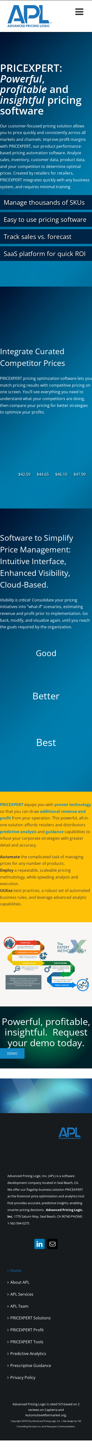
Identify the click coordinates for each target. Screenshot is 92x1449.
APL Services (21, 1294)
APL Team (19, 1306)
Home (16, 1270)
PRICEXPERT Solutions (30, 1318)
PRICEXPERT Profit (27, 1330)
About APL (19, 1282)
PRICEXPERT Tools (26, 1342)
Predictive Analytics (28, 1353)
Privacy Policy (22, 1377)
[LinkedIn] (39, 1244)
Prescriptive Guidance (30, 1365)
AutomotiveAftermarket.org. (46, 1415)
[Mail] (52, 1244)
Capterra (51, 1410)
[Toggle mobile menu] (80, 11)
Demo (12, 1053)
